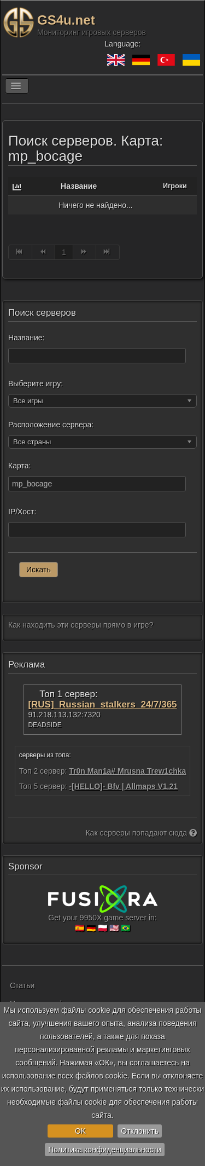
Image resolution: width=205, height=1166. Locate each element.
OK (80, 1131)
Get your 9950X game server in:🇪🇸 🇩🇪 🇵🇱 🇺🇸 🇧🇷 (102, 913)
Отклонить (140, 1131)
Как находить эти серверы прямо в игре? (80, 624)
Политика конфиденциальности (104, 1149)
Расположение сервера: (50, 424)
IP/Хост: (22, 511)
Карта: (19, 465)
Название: (26, 337)
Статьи (22, 985)
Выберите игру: (35, 383)
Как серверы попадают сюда (141, 832)
